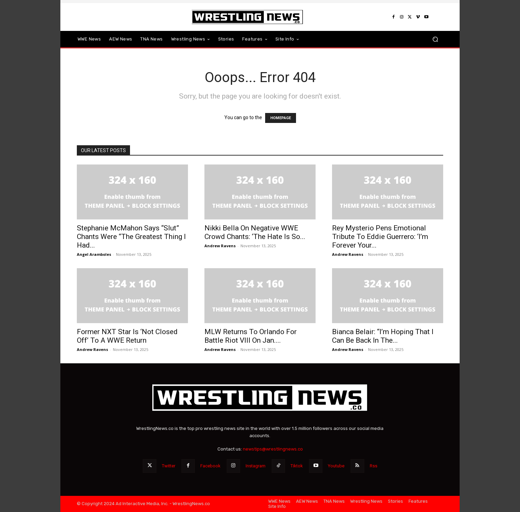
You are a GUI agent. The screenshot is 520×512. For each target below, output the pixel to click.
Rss (373, 465)
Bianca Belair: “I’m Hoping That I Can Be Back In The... (383, 336)
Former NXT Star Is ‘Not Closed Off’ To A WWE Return (127, 336)
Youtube (336, 465)
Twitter (168, 465)
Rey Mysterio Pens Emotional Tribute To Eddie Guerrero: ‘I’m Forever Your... (380, 236)
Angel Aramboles (94, 254)
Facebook (210, 465)
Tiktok (297, 465)
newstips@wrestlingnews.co (273, 449)
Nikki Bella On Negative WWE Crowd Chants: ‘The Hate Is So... (254, 232)
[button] (435, 39)
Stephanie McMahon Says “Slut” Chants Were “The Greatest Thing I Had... (131, 236)
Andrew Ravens (220, 245)
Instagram (255, 465)
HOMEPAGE (280, 118)
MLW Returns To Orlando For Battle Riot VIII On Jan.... (250, 336)
